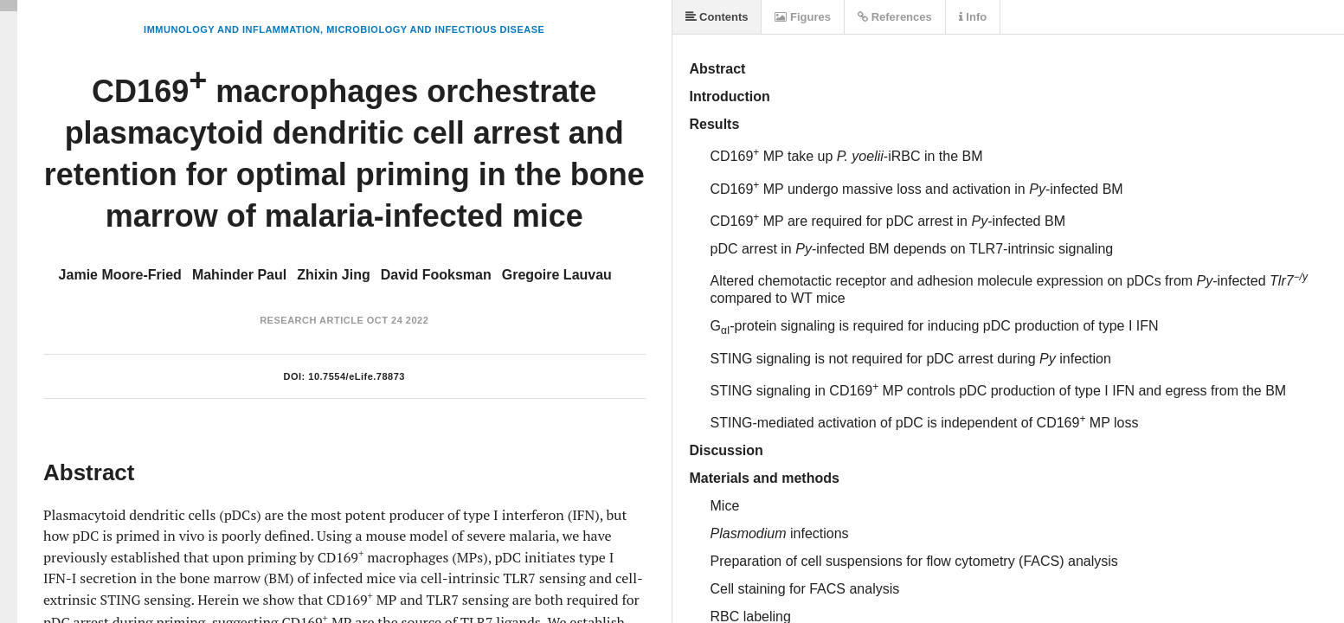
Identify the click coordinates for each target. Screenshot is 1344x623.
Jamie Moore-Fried (120, 274)
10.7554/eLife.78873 (356, 376)
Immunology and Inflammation (232, 29)
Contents (717, 16)
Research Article (311, 320)
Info (973, 16)
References (895, 16)
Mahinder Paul (239, 274)
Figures (803, 16)
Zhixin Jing (333, 274)
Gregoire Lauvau (557, 274)
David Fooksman (436, 274)
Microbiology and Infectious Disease (435, 29)
